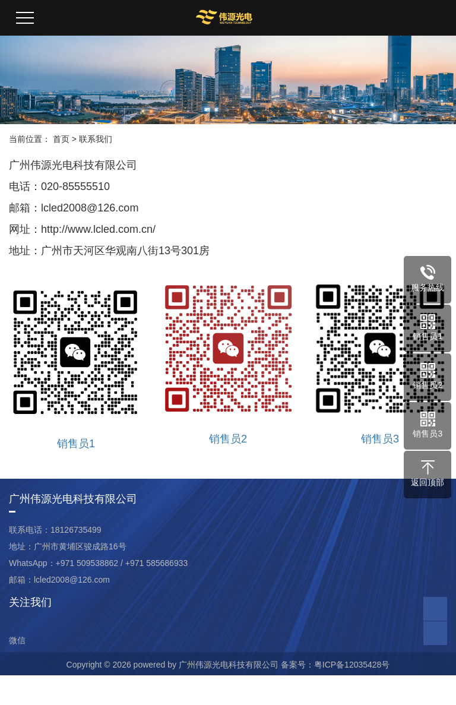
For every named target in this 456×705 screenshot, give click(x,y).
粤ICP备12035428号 (352, 664)
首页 (61, 139)
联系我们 (95, 139)
